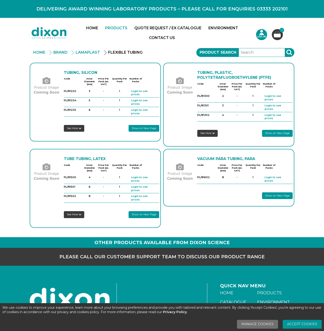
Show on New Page (144, 128)
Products (116, 28)
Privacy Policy (175, 312)
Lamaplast (88, 52)
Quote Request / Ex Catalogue (167, 28)
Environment (223, 28)
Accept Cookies (302, 324)
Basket (281, 31)
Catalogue (233, 302)
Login (261, 34)
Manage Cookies (257, 324)
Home (92, 28)
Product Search (218, 52)
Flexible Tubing (125, 52)
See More (74, 128)
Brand (60, 52)
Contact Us (162, 38)
